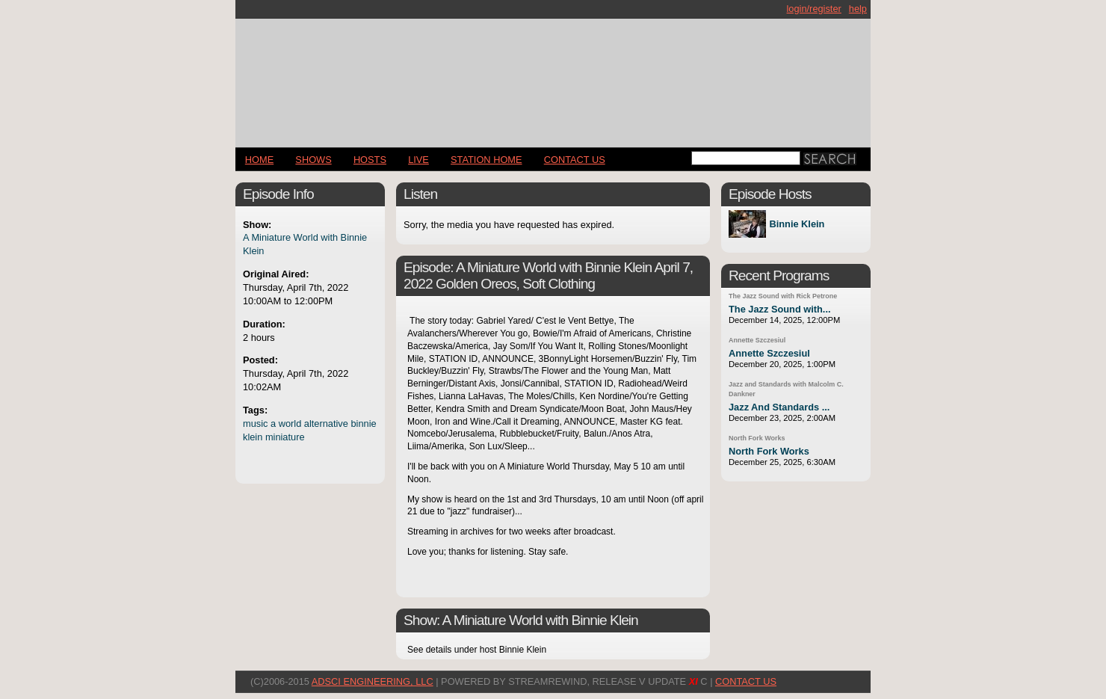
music (255, 423)
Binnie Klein (796, 224)
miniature (285, 437)
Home (259, 159)
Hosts (369, 159)
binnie (363, 423)
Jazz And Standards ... (779, 407)
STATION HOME (486, 159)
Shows (313, 159)
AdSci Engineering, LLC (372, 681)
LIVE (418, 159)
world (290, 423)
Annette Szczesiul (757, 340)
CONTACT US (574, 159)
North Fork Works (757, 438)
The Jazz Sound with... (780, 309)
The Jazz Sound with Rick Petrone (783, 296)
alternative (326, 423)
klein (252, 437)
